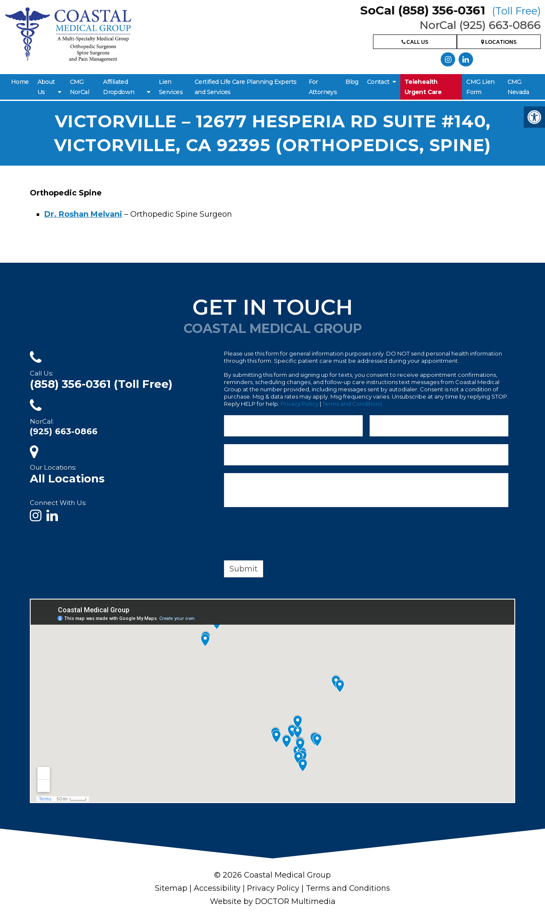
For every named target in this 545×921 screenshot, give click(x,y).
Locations (499, 42)
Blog (352, 82)
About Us (46, 87)
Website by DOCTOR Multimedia (272, 900)
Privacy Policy (299, 403)
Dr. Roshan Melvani (83, 214)
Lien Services (171, 87)
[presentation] (288, 535)
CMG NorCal (79, 87)
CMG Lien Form (480, 87)
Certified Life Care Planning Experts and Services (245, 87)
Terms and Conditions (352, 403)
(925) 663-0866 (64, 431)
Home (20, 82)
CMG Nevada (518, 87)
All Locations (67, 478)
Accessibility (216, 887)
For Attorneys (323, 87)
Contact (378, 82)
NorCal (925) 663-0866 (480, 25)
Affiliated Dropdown (118, 87)
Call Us (415, 42)
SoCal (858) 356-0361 (450, 10)
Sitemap (171, 887)
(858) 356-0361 (101, 384)
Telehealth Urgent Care (423, 87)
